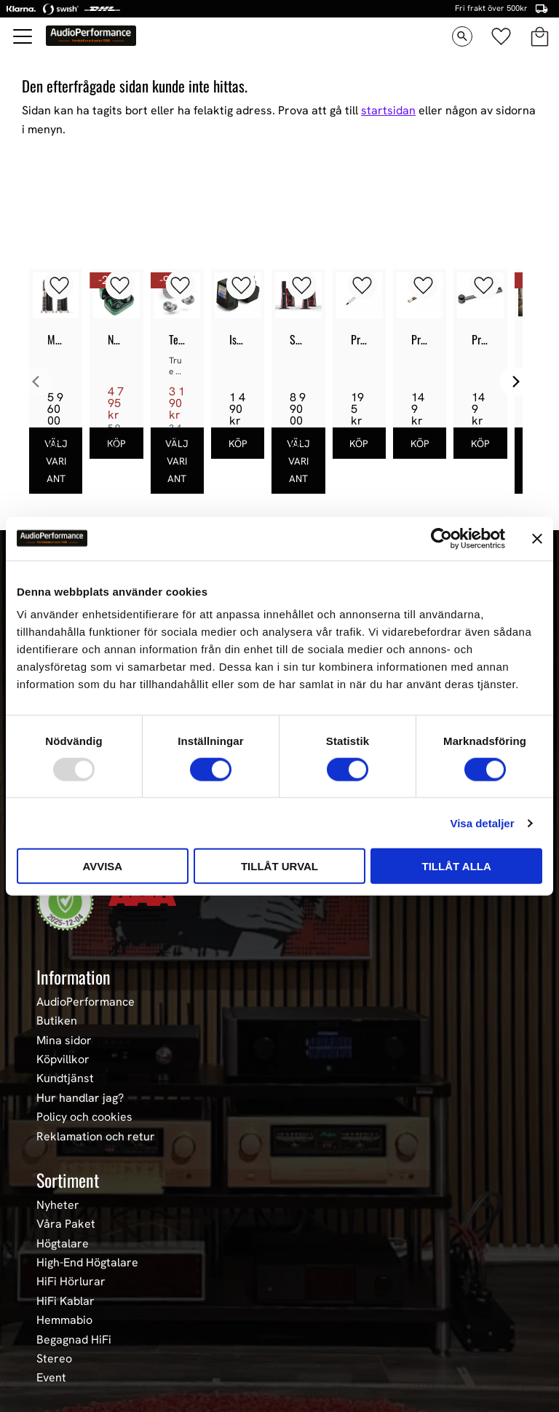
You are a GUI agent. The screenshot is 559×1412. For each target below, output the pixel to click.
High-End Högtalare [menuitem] (87, 1262)
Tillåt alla (456, 866)
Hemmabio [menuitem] (64, 1320)
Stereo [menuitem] (54, 1358)
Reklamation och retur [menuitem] (95, 1136)
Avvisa (102, 866)
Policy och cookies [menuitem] (84, 1117)
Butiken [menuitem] (56, 1021)
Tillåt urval (279, 866)
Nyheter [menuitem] (57, 1205)
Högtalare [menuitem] (62, 1243)
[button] (23, 36)
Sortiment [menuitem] (67, 1179)
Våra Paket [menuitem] (65, 1224)
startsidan (388, 110)
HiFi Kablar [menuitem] (65, 1301)
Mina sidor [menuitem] (64, 1040)
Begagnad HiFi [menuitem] (73, 1339)
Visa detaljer (482, 822)
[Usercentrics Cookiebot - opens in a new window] (441, 538)
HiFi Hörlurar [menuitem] (71, 1281)
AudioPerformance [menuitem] (85, 1002)
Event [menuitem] (51, 1377)
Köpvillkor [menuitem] (63, 1059)
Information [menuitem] (73, 976)
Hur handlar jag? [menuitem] (80, 1098)
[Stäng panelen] (537, 538)
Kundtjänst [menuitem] (65, 1078)
